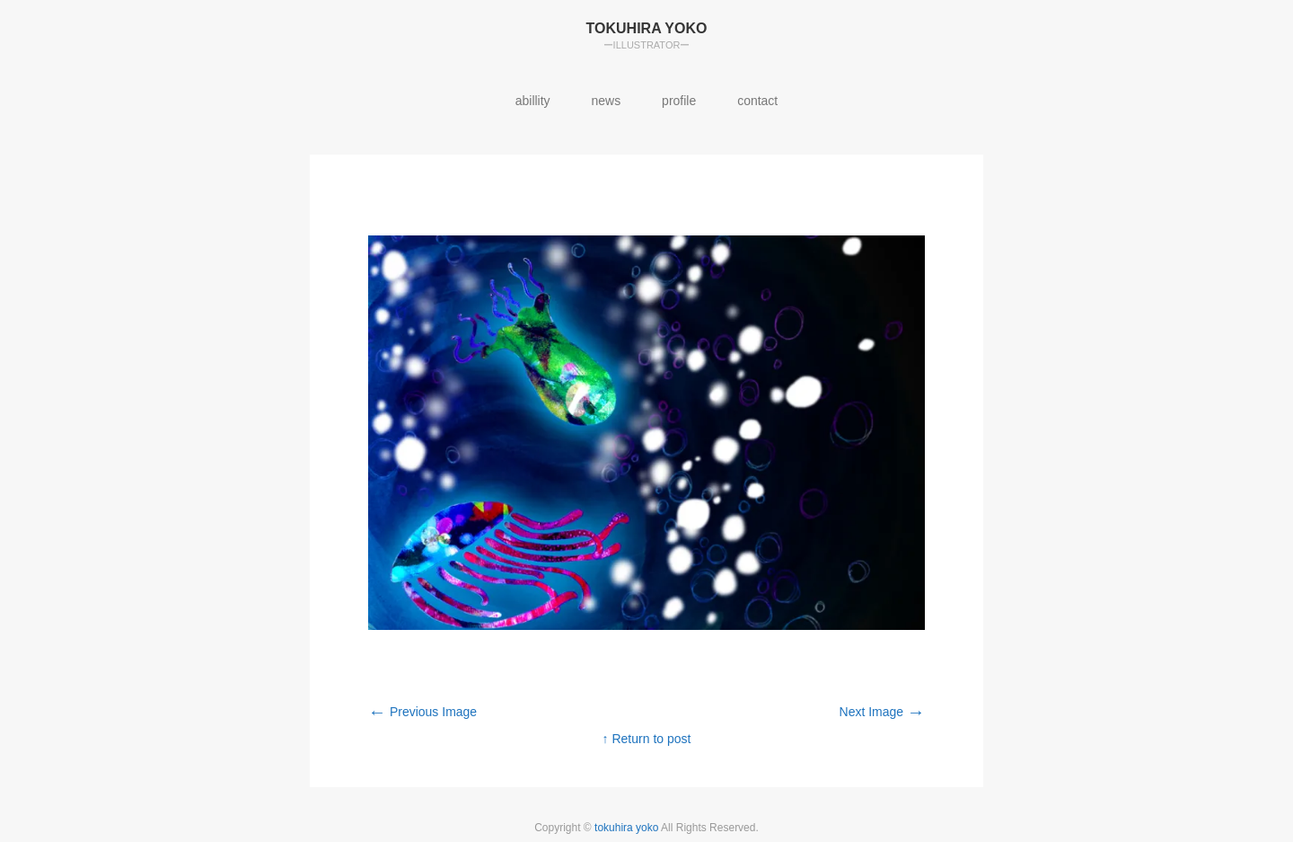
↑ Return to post (647, 738)
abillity (532, 100)
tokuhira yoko (627, 827)
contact (757, 100)
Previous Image (422, 712)
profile (679, 100)
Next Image (882, 712)
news (606, 100)
